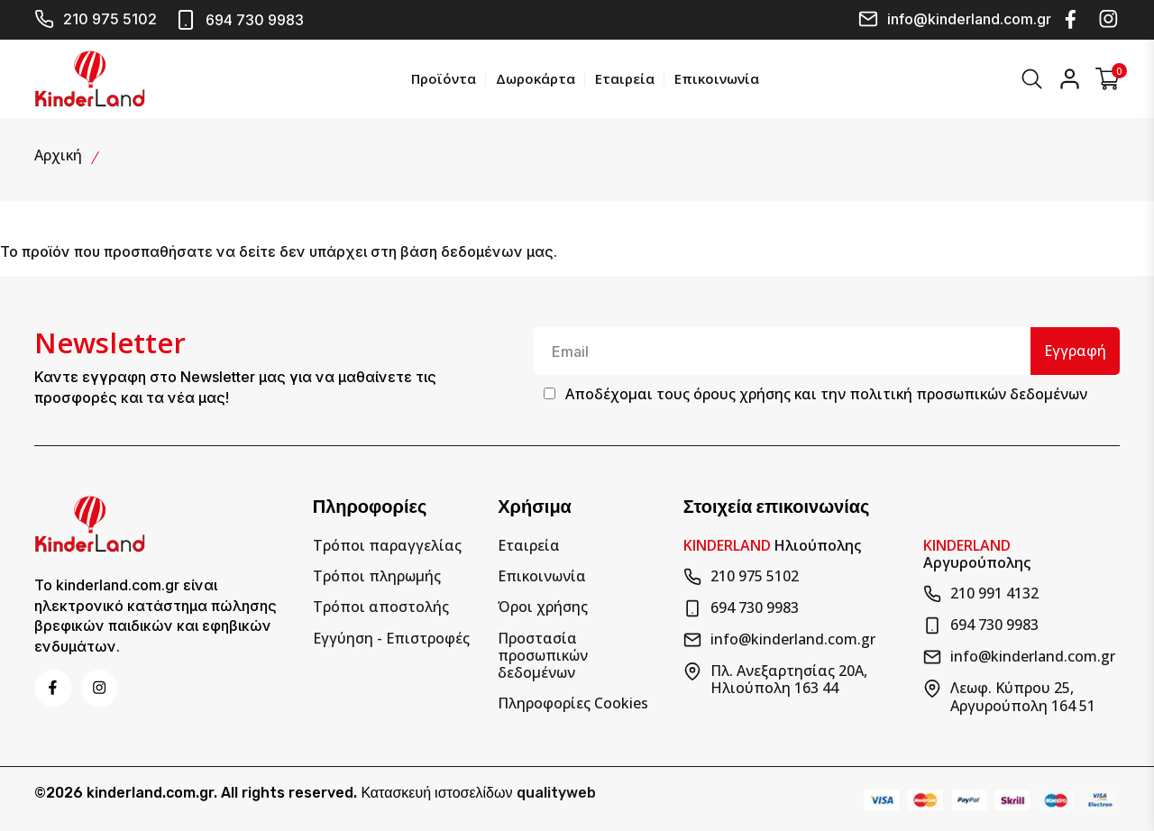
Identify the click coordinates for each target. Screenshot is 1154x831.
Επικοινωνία (715, 77)
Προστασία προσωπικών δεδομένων (543, 653)
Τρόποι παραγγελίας (387, 543)
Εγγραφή (1074, 349)
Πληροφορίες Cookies (573, 701)
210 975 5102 (95, 19)
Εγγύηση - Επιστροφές (391, 635)
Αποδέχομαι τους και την (826, 393)
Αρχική (58, 153)
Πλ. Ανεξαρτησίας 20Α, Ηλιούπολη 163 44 (775, 678)
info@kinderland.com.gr (954, 19)
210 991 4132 (981, 592)
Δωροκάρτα (533, 77)
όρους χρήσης (742, 393)
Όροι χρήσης (543, 605)
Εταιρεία (623, 77)
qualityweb (556, 790)
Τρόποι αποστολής (381, 605)
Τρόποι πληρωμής (377, 574)
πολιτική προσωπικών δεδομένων (968, 393)
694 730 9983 (239, 20)
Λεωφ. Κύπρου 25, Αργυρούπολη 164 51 (1009, 695)
